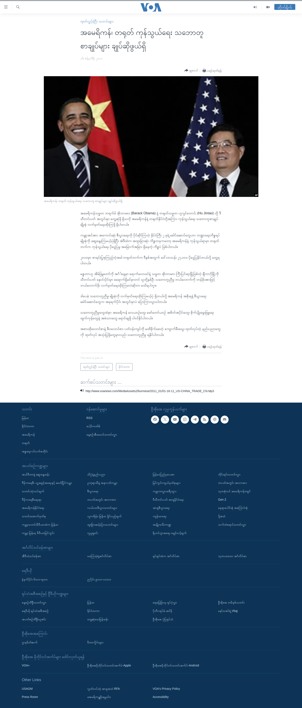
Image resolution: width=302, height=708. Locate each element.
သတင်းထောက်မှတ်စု (34, 516)
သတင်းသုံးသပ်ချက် (33, 491)
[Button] (191, 70)
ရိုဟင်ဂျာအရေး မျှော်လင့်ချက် (170, 533)
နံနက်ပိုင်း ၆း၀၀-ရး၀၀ (35, 579)
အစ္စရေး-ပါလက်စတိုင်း (35, 451)
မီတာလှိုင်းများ (95, 642)
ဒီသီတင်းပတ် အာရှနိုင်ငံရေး (168, 499)
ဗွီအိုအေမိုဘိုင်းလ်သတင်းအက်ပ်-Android (176, 665)
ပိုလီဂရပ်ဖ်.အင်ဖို (162, 610)
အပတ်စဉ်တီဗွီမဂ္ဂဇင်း (34, 619)
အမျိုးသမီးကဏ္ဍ (162, 524)
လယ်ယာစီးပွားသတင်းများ (102, 507)
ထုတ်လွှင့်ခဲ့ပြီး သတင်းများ (96, 21)
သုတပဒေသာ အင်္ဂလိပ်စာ (232, 556)
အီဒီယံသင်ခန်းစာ (31, 556)
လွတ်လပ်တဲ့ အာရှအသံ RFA (103, 688)
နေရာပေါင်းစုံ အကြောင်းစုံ (233, 507)
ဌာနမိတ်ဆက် (30, 642)
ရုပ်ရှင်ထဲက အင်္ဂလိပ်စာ (166, 556)
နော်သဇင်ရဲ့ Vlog (228, 610)
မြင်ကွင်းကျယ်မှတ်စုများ (166, 482)
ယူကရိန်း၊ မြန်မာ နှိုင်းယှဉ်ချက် (104, 516)
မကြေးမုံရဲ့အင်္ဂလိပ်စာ (99, 556)
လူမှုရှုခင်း (92, 533)
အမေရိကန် (28, 434)
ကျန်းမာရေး (160, 516)
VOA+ (26, 665)
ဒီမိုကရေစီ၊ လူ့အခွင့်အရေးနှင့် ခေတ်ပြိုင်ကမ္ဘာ (47, 482)
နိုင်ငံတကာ (28, 426)
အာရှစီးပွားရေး (161, 507)
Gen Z (222, 499)
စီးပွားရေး (92, 491)
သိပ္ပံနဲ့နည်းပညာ (96, 474)
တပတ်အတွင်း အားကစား (101, 499)
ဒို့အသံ (221, 516)
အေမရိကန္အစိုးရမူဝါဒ (99, 697)
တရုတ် (26, 443)
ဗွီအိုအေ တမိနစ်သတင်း (231, 602)
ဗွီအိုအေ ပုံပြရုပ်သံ (163, 619)
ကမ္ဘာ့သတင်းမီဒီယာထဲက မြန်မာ (40, 524)
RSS (89, 418)
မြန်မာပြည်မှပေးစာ (163, 474)
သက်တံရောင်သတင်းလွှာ (232, 524)
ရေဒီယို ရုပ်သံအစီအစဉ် (35, 610)
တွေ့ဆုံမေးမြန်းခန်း (97, 619)
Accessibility (161, 697)
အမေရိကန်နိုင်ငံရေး (33, 507)
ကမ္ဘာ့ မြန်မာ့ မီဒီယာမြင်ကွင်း (38, 533)
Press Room (30, 697)
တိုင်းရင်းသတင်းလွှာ (229, 474)
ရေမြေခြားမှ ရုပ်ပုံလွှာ (165, 602)
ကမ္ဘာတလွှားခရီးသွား (164, 491)
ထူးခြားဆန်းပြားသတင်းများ (102, 524)
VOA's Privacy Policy (166, 688)
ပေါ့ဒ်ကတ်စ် (93, 426)
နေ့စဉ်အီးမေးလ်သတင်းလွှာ (101, 434)
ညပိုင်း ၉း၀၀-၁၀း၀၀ (99, 579)
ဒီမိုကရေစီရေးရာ (32, 499)
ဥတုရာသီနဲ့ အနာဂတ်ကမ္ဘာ (102, 482)
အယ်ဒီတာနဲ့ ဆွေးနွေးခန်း (35, 474)
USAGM (27, 688)
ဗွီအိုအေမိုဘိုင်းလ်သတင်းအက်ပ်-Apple (109, 665)
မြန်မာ (25, 418)
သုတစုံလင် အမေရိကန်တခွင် (234, 491)
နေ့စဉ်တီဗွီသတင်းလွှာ (34, 602)
